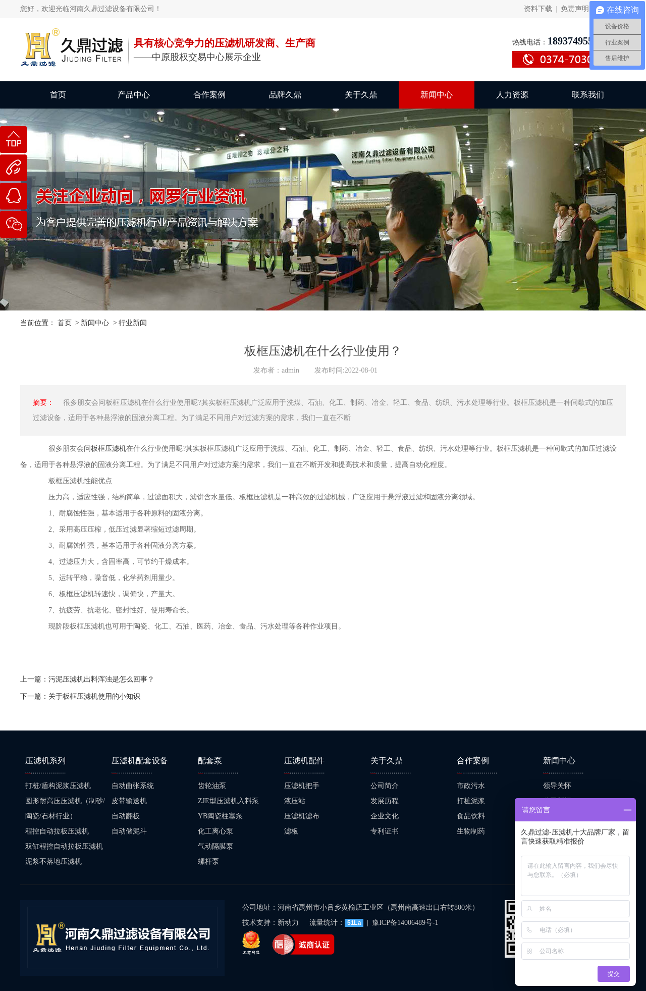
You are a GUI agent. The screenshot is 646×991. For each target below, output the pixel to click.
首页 (58, 94)
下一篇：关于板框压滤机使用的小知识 (80, 696)
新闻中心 (436, 94)
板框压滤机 (108, 448)
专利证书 (384, 831)
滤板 (291, 831)
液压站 (294, 801)
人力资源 (512, 94)
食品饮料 (471, 816)
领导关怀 (557, 786)
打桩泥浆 (471, 801)
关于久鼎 (361, 94)
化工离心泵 (215, 831)
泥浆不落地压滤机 (53, 861)
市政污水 (471, 786)
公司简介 (384, 786)
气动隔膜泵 (215, 846)
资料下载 (538, 9)
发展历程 (384, 801)
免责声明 (575, 9)
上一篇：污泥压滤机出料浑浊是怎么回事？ (87, 679)
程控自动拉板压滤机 (57, 831)
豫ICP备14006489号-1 (405, 922)
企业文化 (384, 816)
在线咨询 (13, 201)
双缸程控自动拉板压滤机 (64, 846)
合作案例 (209, 94)
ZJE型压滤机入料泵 (228, 801)
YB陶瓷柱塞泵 (220, 816)
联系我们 (588, 94)
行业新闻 (133, 323)
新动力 (289, 922)
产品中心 (134, 94)
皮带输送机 (129, 801)
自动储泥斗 (129, 831)
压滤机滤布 (301, 816)
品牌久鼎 (285, 94)
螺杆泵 (208, 861)
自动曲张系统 (133, 786)
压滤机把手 (301, 786)
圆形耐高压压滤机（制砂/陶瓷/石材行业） (65, 808)
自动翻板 (126, 816)
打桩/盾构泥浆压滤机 (58, 786)
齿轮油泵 (212, 786)
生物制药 (471, 831)
